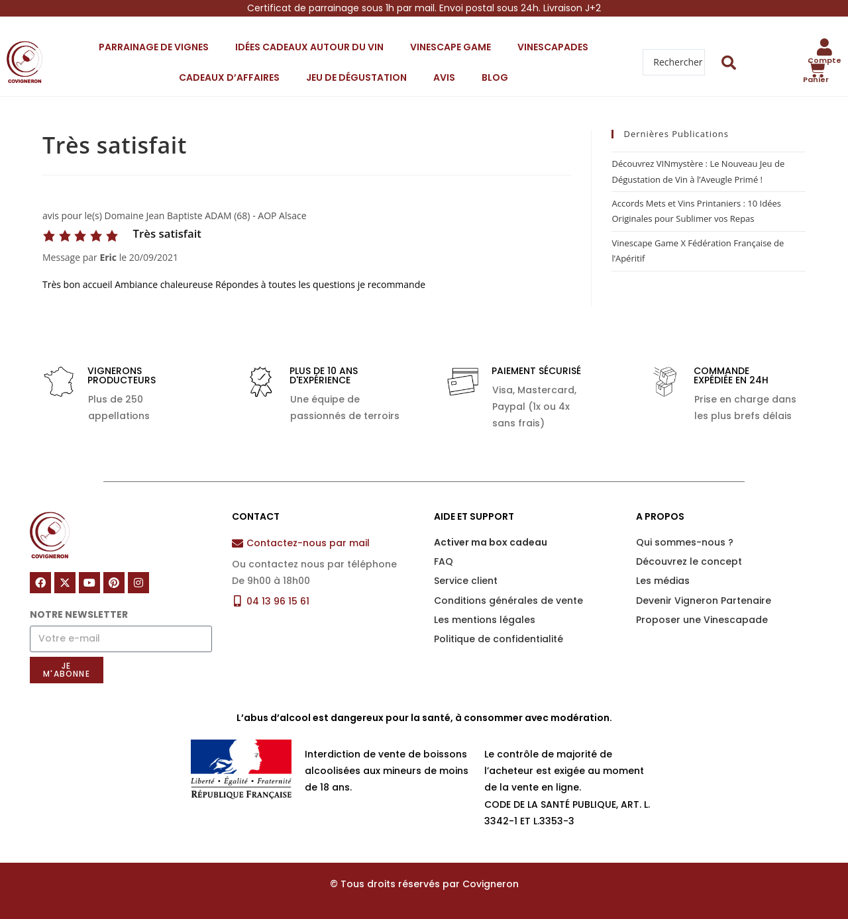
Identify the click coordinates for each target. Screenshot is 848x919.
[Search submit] (729, 62)
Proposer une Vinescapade (702, 619)
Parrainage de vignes (154, 47)
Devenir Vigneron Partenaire (703, 600)
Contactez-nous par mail (308, 543)
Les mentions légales (484, 619)
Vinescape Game (450, 47)
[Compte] (824, 47)
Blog (495, 77)
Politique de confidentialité (498, 639)
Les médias (663, 580)
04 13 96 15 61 (277, 601)
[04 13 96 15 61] (237, 600)
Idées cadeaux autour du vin (309, 47)
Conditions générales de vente (508, 600)
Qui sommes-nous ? (684, 542)
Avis (444, 77)
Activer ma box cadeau (490, 542)
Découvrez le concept (689, 561)
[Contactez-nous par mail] (237, 543)
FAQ (443, 561)
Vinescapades (552, 47)
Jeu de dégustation (356, 77)
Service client (466, 580)
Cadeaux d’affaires (229, 77)
